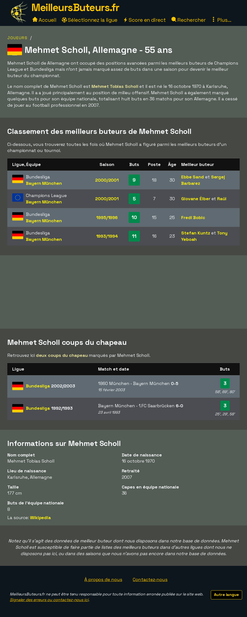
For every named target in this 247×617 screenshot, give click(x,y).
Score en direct (144, 20)
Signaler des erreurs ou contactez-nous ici (49, 599)
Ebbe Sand (192, 177)
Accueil (44, 20)
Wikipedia (40, 517)
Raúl (221, 198)
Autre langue (226, 594)
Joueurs (17, 37)
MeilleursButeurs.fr (75, 7)
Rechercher (188, 20)
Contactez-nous (150, 579)
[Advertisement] (123, 292)
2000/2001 (107, 180)
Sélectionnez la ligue (90, 20)
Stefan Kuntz (195, 233)
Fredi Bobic (193, 217)
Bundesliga (50, 386)
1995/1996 (107, 217)
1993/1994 (107, 236)
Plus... (221, 20)
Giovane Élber (195, 198)
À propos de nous (103, 579)
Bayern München (44, 183)
